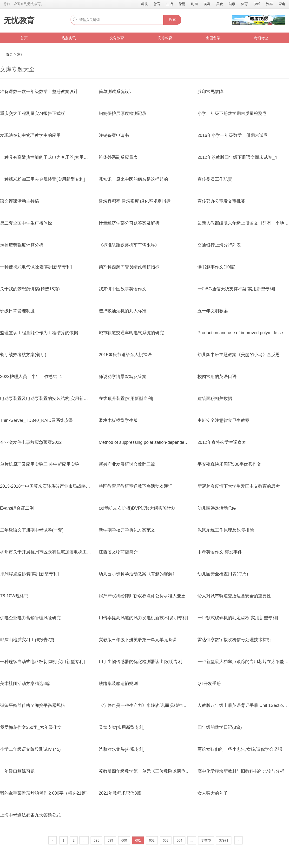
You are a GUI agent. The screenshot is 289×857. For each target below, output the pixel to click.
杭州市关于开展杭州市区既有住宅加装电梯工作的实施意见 (56, 552)
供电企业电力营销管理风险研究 (30, 617)
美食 (219, 4)
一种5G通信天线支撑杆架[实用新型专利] (236, 288)
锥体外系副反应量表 (118, 157)
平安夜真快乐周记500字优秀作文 (229, 464)
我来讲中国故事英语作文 (122, 288)
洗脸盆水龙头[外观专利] (121, 749)
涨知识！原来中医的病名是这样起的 (133, 179)
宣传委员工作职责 (214, 179)
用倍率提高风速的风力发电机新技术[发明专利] (143, 617)
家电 (282, 4)
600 (124, 840)
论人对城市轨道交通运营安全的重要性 (234, 595)
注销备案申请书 (114, 135)
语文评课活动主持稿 (19, 201)
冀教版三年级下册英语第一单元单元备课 (138, 639)
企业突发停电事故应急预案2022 (31, 442)
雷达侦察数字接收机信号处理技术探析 (234, 639)
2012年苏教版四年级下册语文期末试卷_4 (237, 157)
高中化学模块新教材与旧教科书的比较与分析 (240, 771)
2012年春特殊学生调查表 (221, 442)
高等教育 (165, 38)
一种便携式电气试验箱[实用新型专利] (36, 267)
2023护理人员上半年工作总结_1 (31, 376)
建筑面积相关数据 (214, 398)
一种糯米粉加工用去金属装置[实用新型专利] (42, 179)
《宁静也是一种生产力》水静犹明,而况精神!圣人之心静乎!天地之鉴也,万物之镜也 (177, 705)
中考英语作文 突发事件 (219, 552)
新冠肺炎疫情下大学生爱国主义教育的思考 (238, 486)
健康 (232, 4)
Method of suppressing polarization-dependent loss (148, 442)
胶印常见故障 (210, 91)
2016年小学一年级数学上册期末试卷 (232, 135)
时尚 (194, 4)
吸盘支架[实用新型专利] (121, 727)
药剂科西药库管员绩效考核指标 (129, 267)
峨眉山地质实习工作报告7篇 (27, 639)
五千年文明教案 (212, 310)
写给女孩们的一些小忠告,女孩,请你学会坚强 (239, 749)
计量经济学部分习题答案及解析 (129, 223)
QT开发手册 (209, 683)
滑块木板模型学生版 (118, 420)
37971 (223, 840)
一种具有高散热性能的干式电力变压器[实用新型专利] (51, 157)
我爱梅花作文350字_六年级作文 (31, 727)
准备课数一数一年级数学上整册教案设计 (39, 91)
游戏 (257, 4)
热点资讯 (68, 38)
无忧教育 (19, 20)
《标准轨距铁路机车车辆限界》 (129, 245)
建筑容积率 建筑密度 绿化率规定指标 (135, 201)
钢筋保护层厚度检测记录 (122, 113)
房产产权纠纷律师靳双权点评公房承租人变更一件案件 (151, 595)
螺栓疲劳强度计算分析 (21, 245)
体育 (244, 4)
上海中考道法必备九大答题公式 (30, 815)
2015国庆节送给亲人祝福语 (125, 354)
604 (179, 840)
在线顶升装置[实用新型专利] (126, 398)
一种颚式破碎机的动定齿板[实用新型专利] (237, 617)
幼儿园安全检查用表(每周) (222, 573)
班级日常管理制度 (17, 310)
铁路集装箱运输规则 (118, 683)
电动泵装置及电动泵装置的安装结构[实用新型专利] (49, 398)
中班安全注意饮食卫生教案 (223, 420)
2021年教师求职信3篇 (120, 793)
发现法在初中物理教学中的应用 (30, 135)
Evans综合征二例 (17, 508)
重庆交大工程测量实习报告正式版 (32, 113)
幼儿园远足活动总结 (216, 508)
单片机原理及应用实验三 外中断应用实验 (39, 464)
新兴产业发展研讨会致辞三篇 (127, 464)
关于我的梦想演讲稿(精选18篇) (30, 288)
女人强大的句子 (212, 793)
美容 (207, 4)
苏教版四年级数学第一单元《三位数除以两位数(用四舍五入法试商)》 (165, 771)
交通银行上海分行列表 (219, 245)
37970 (206, 840)
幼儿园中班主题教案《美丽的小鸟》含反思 (238, 354)
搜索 (172, 19)
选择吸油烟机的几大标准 (122, 310)
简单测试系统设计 (116, 91)
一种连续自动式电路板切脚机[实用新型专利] (42, 661)
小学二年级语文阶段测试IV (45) (30, 749)
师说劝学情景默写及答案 (122, 376)
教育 (157, 4)
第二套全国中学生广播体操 (26, 223)
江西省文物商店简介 (118, 552)
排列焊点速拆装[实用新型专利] (29, 573)
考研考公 (261, 38)
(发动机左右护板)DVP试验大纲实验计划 (137, 508)
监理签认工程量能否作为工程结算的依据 (39, 332)
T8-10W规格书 (14, 595)
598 (96, 840)
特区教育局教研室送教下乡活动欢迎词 (135, 486)
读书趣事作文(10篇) (216, 267)
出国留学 (213, 38)
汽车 (269, 4)
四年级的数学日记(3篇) (219, 727)
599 (110, 840)
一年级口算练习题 (17, 771)
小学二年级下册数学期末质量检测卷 (232, 113)
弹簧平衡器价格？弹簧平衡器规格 (32, 705)
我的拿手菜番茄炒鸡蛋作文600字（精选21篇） (45, 793)
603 (165, 840)
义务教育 (117, 38)
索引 (20, 54)
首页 (24, 38)
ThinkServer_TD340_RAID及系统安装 (36, 420)
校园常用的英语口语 (216, 376)
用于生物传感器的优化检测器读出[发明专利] (141, 661)
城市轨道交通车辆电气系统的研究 (131, 332)
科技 (144, 4)
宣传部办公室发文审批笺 (221, 201)
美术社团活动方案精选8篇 (25, 683)
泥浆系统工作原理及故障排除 (225, 530)
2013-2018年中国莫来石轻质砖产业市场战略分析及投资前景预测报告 (66, 486)
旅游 (182, 4)
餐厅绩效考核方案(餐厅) (23, 354)
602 (152, 840)
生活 (169, 4)
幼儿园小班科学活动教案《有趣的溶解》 (138, 573)
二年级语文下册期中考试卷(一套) (32, 530)
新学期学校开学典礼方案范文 (127, 530)
